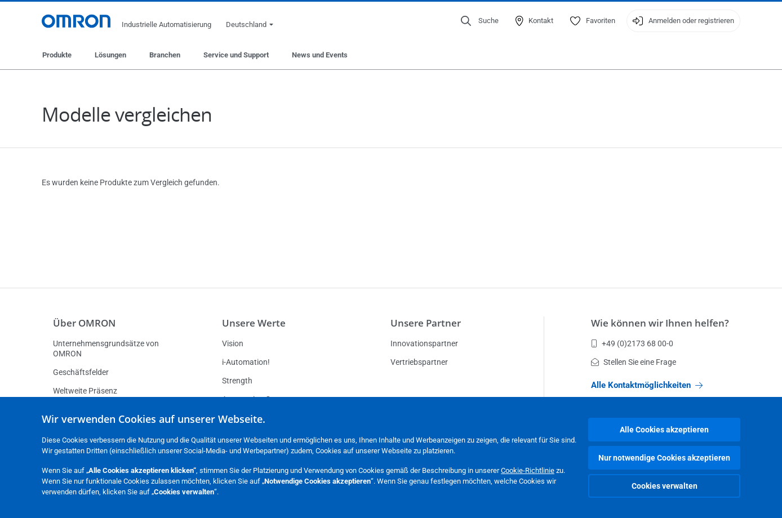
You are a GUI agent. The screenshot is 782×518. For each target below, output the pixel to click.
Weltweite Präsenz (85, 390)
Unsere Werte (254, 322)
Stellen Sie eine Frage (633, 362)
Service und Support (236, 55)
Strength (237, 380)
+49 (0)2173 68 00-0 (632, 343)
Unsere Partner (425, 322)
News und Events (320, 55)
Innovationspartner (424, 343)
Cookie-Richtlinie (527, 470)
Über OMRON (84, 322)
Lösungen (110, 55)
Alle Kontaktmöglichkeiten (647, 385)
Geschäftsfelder (81, 372)
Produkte (57, 55)
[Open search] (479, 21)
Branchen (164, 55)
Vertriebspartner (419, 362)
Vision (232, 343)
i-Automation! (246, 362)
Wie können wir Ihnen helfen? (660, 322)
